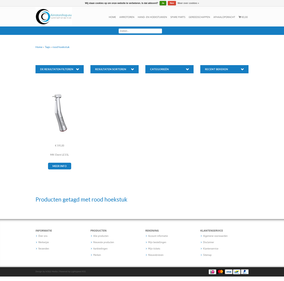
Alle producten (101, 236)
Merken (97, 255)
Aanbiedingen (100, 249)
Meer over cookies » (188, 3)
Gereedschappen (199, 17)
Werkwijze (43, 242)
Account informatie (158, 236)
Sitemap (207, 255)
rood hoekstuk (61, 47)
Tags (48, 47)
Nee (172, 3)
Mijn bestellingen (157, 242)
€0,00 (243, 17)
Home (112, 17)
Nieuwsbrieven (155, 255)
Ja (163, 3)
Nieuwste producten (103, 242)
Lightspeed (76, 271)
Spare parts (177, 17)
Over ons (42, 236)
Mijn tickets (154, 249)
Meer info (60, 166)
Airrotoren (126, 17)
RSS (84, 271)
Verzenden (43, 249)
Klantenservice (210, 249)
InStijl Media (51, 271)
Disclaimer (208, 242)
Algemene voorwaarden (215, 236)
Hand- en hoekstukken (152, 17)
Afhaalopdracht (224, 17)
